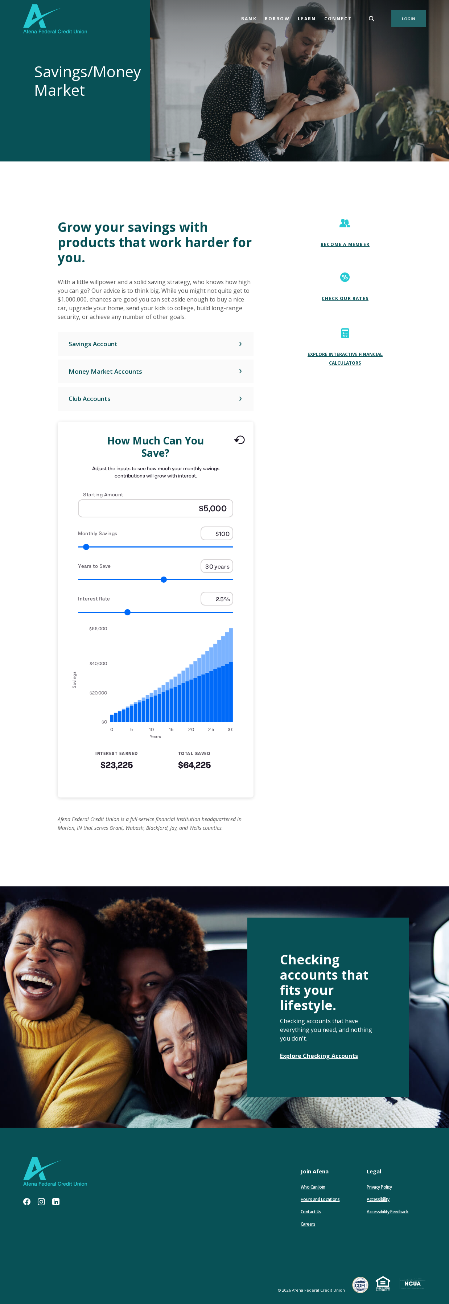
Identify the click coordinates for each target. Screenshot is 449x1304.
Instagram (41, 1201)
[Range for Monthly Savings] (155, 547)
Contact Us (311, 1212)
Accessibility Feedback (387, 1212)
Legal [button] (374, 1171)
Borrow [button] (277, 19)
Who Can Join (313, 1187)
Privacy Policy (379, 1187)
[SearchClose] (372, 19)
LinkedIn (55, 1201)
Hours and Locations (320, 1199)
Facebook (26, 1201)
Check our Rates (345, 298)
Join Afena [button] (315, 1171)
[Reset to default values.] (239, 441)
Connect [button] (338, 19)
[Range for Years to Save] (155, 579)
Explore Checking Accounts (319, 1056)
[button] (156, 344)
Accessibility (378, 1199)
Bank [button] (249, 19)
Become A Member (345, 244)
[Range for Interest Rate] (155, 612)
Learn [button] (307, 19)
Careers (308, 1224)
